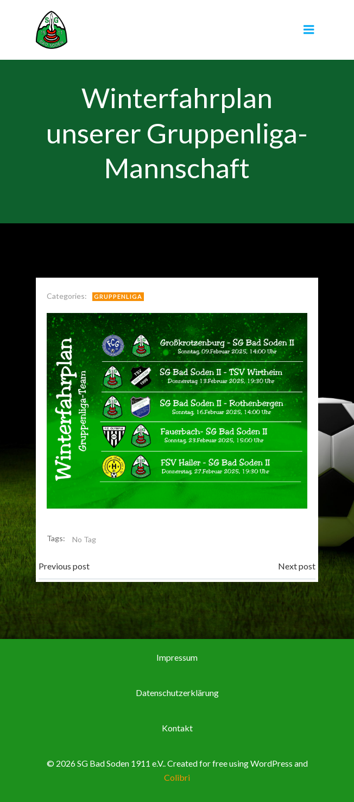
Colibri (177, 777)
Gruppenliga (118, 296)
